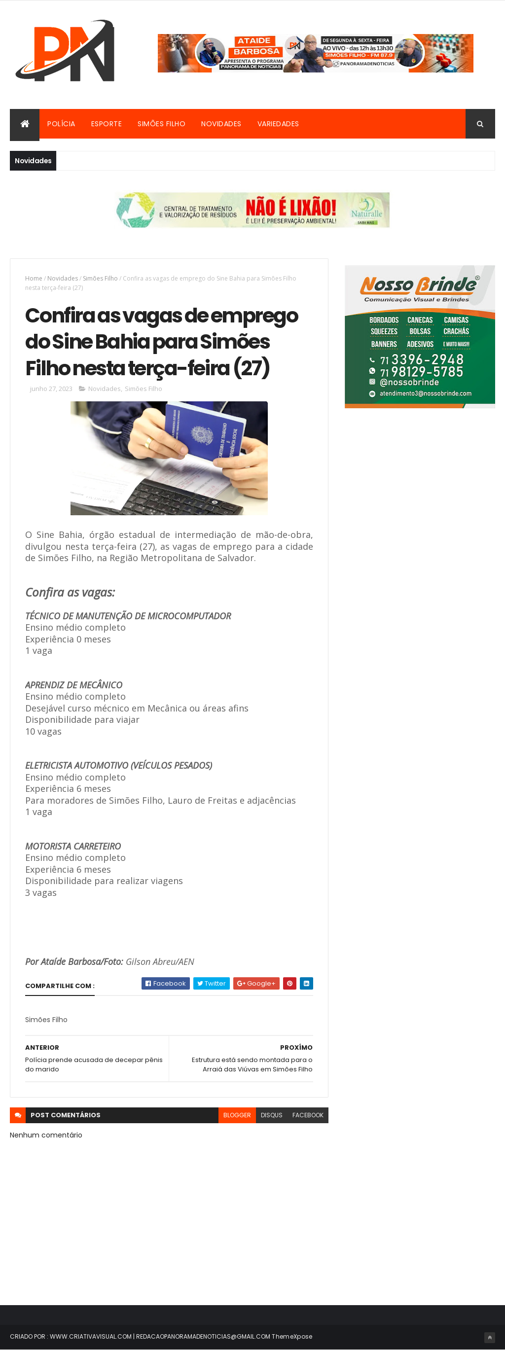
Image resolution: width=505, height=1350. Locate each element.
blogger (237, 1115)
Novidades (221, 124)
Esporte (106, 124)
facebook (308, 1115)
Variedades (278, 124)
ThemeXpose (292, 1336)
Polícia (61, 124)
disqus (272, 1115)
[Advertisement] (420, 508)
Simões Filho (161, 124)
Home (33, 278)
